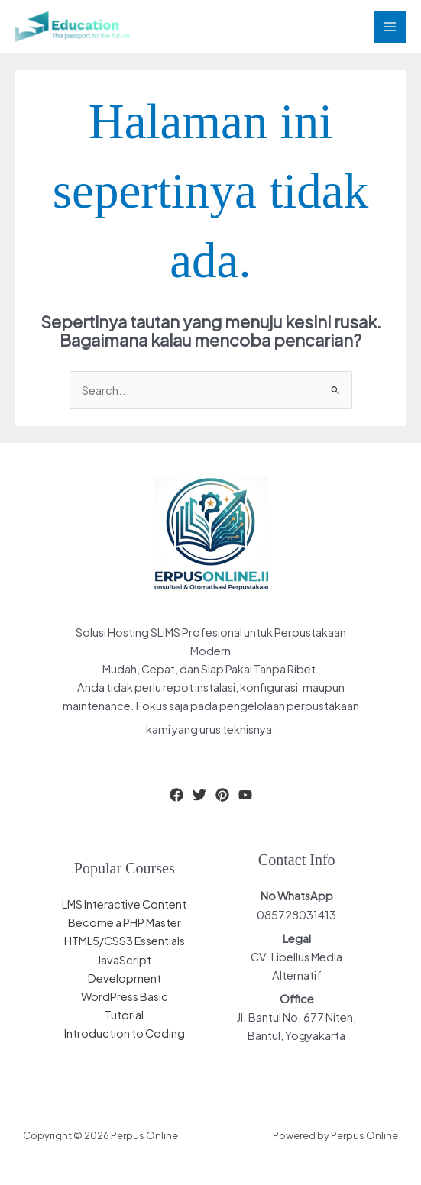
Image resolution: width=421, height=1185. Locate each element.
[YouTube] (245, 795)
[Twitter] (199, 795)
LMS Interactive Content (124, 904)
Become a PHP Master (124, 922)
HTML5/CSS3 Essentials (124, 941)
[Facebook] (176, 795)
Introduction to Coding (124, 1033)
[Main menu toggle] (390, 27)
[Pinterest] (222, 795)
